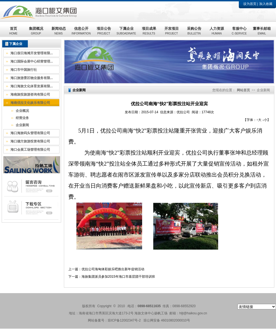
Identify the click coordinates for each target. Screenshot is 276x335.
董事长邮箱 (262, 30)
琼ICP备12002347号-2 (124, 320)
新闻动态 (59, 30)
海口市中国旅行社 (23, 70)
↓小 (264, 120)
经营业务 (22, 118)
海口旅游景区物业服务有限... (31, 78)
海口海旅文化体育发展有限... (31, 86)
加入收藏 (265, 4)
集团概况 (36, 30)
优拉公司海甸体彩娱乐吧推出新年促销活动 (113, 269)
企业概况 (22, 111)
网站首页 (243, 90)
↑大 (258, 120)
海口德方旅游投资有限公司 (30, 141)
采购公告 (194, 30)
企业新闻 (22, 125)
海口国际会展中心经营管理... (31, 61)
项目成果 (149, 30)
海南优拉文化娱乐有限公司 (30, 103)
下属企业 (126, 30)
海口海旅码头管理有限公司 (30, 133)
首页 (13, 30)
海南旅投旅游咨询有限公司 (30, 94)
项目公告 (104, 30)
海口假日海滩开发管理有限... (31, 53)
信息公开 (81, 30)
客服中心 (239, 30)
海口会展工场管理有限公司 (30, 150)
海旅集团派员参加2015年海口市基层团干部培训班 (118, 277)
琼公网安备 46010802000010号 (167, 320)
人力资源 (217, 30)
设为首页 (249, 4)
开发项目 (171, 30)
